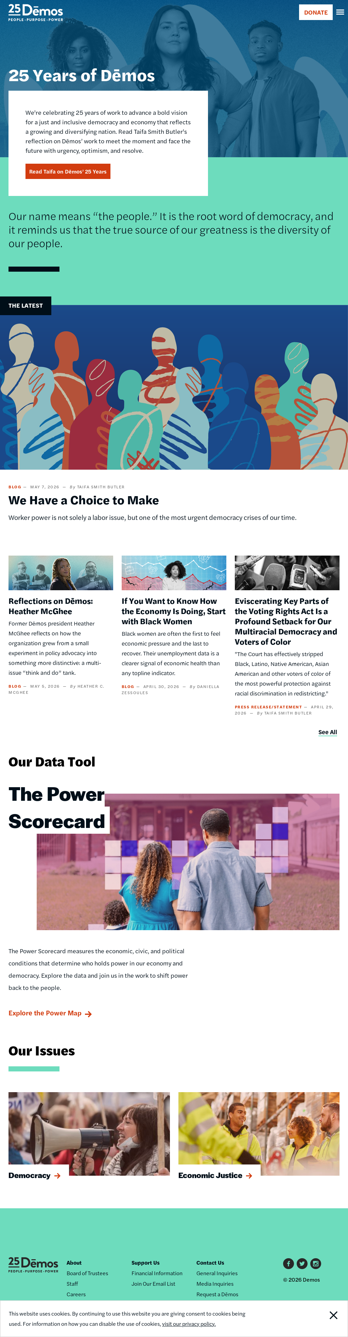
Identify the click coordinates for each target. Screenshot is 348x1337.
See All (327, 731)
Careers (76, 1294)
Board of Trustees (87, 1273)
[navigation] (340, 12)
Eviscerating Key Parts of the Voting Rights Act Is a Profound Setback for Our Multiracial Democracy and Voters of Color (286, 621)
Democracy (29, 1175)
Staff (72, 1283)
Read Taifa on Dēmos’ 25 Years (68, 171)
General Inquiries (217, 1273)
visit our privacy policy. (189, 1323)
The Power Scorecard (56, 806)
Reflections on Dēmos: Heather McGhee (50, 605)
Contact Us (210, 1262)
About (74, 1262)
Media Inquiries (214, 1283)
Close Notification (315, 1319)
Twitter (302, 1263)
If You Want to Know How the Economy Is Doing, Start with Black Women (174, 611)
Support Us (146, 1262)
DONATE (316, 12)
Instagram (315, 1263)
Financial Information (157, 1273)
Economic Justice (210, 1175)
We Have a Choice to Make (83, 499)
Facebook (288, 1263)
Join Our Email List (153, 1283)
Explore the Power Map (45, 1012)
